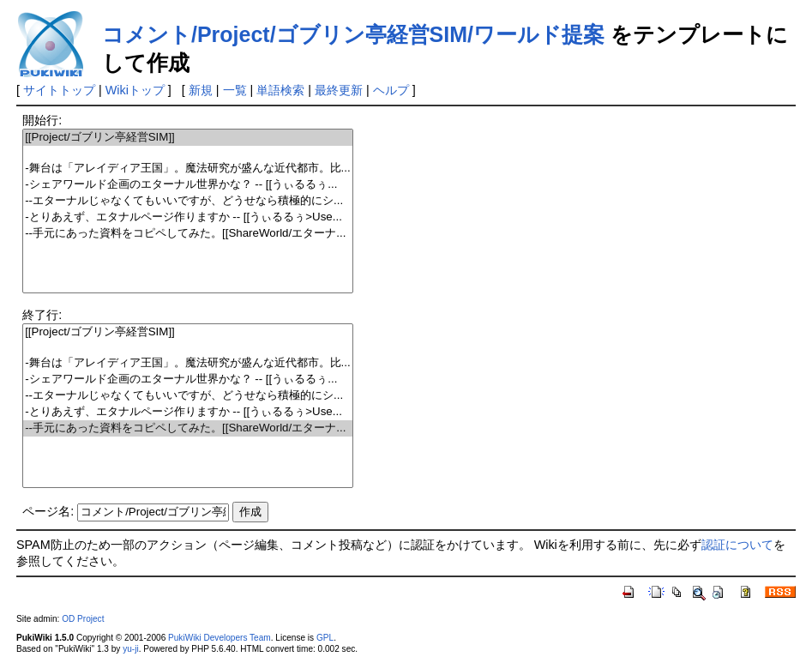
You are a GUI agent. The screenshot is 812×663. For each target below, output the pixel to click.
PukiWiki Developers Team (219, 637)
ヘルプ (391, 90)
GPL (325, 637)
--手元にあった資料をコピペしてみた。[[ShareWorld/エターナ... (187, 234)
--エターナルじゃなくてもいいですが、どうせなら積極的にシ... (187, 201)
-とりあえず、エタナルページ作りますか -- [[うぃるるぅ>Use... (187, 217)
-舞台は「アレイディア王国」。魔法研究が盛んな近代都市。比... (187, 168)
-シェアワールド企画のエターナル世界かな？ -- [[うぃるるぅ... (187, 185)
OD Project (83, 619)
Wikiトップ (135, 90)
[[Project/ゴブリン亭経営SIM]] (187, 138)
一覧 (235, 90)
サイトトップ (59, 90)
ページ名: (48, 511)
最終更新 (339, 90)
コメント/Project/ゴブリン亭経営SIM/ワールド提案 (353, 34)
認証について (737, 544)
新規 (201, 90)
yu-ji (130, 649)
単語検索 (280, 90)
